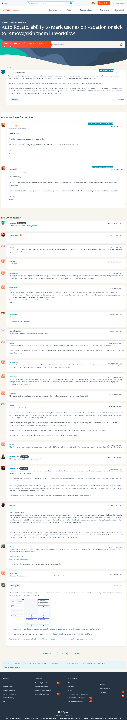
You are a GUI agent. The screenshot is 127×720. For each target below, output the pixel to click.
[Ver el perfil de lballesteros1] (13, 314)
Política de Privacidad (13, 718)
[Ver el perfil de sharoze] (11, 444)
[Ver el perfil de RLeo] (10, 331)
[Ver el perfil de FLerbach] (12, 261)
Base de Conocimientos (9, 694)
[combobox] (50, 3)
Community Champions (42, 683)
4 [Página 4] (62, 653)
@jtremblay (34, 226)
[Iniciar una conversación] (94, 3)
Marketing (71, 686)
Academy (103, 685)
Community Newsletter (42, 694)
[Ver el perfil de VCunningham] (13, 273)
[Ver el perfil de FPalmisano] (12, 393)
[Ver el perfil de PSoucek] (11, 247)
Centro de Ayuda (8, 686)
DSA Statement (96, 718)
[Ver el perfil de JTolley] (11, 585)
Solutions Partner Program (43, 690)
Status (85, 718)
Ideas (101, 696)
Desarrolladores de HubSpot (76, 698)
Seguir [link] (119, 73)
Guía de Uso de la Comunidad (70, 718)
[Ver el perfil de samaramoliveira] (14, 456)
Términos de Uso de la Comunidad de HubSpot (40, 718)
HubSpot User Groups (41, 686)
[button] (122, 73)
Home (4, 683)
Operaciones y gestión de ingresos (78, 694)
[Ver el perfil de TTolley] (11, 546)
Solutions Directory (8, 698)
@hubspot (12, 576)
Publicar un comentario (12, 667)
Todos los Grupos (105, 688)
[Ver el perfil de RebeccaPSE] (13, 573)
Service (70, 690)
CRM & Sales (71, 683)
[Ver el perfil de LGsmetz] (12, 505)
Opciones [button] (9, 68)
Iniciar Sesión (103, 3)
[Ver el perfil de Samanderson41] (14, 468)
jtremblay (12, 126)
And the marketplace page (18, 559)
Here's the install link (16, 557)
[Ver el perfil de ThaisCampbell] (13, 235)
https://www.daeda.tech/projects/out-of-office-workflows (72, 634)
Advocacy (103, 692)
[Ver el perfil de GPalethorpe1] (13, 287)
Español (5, 3)
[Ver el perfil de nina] (9, 73)
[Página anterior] (47, 653)
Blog (4, 701)
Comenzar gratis (118, 3)
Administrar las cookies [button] (113, 718)
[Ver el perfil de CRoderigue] (12, 223)
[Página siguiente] (77, 653)
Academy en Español (9, 690)
